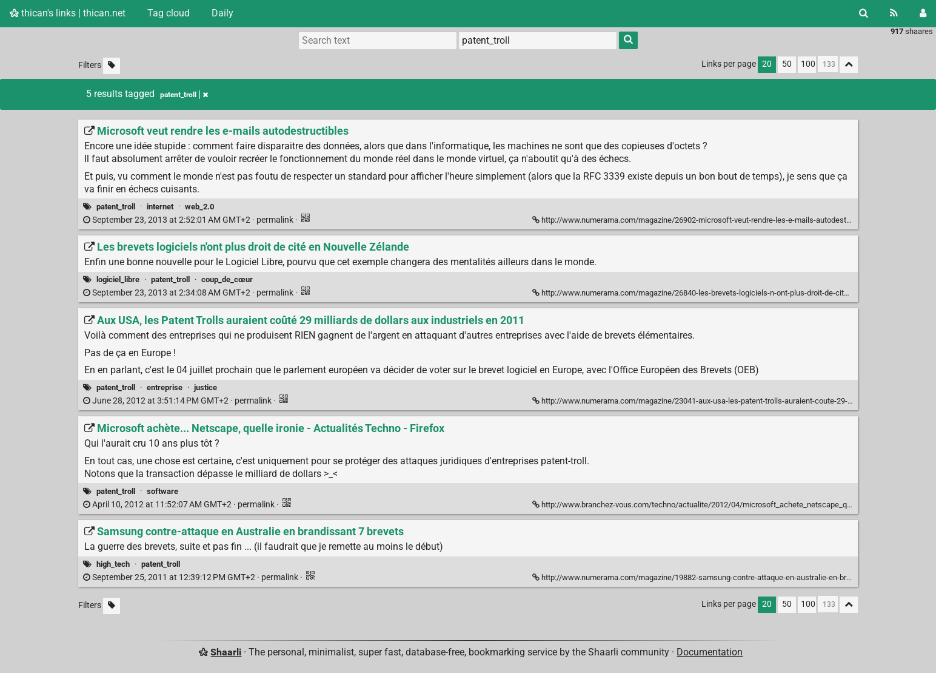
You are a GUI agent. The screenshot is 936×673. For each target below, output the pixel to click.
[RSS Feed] (894, 13)
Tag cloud (168, 13)
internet (160, 206)
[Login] (923, 13)
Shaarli (225, 652)
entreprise (164, 387)
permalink (189, 220)
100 (808, 64)
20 (767, 64)
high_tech (113, 564)
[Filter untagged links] (111, 66)
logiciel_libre (117, 279)
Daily (222, 13)
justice (205, 387)
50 (787, 64)
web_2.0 (199, 206)
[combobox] (538, 40)
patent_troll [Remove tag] (184, 94)
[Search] (863, 13)
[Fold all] (849, 64)
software (162, 491)
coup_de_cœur (227, 279)
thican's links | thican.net (67, 13)
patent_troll (115, 206)
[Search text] (377, 40)
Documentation (710, 652)
